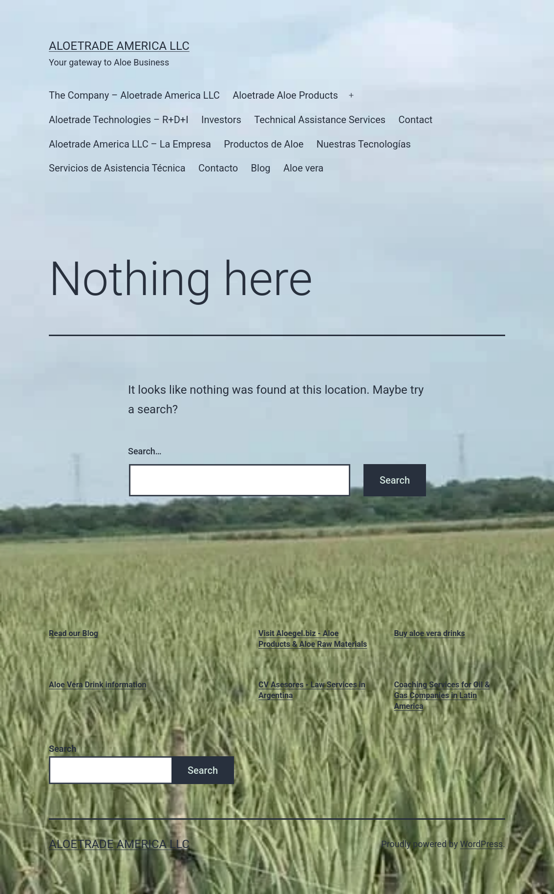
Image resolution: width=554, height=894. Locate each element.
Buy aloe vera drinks (429, 633)
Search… (145, 451)
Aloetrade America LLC (119, 46)
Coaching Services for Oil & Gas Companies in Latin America (442, 695)
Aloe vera (303, 168)
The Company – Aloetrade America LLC (134, 95)
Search (62, 749)
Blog (261, 168)
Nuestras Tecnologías (364, 144)
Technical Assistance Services (319, 120)
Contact (415, 120)
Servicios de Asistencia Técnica (117, 168)
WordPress (481, 844)
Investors (221, 120)
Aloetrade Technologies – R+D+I (119, 120)
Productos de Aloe (263, 144)
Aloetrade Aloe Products (285, 95)
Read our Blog (73, 633)
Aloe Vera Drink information (97, 684)
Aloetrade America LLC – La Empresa (130, 144)
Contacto (218, 168)
